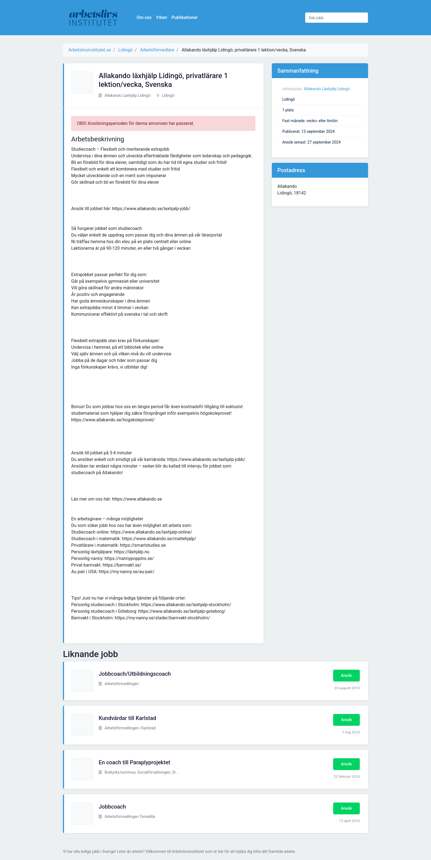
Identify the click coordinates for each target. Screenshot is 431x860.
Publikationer (185, 17)
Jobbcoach (112, 806)
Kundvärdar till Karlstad (127, 718)
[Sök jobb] (336, 17)
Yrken (161, 17)
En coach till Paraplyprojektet (134, 762)
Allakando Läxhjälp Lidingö (327, 89)
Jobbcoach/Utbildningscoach (135, 674)
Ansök (346, 675)
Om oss (144, 17)
